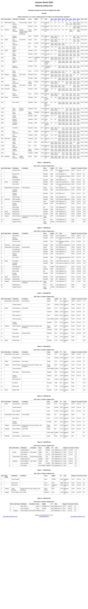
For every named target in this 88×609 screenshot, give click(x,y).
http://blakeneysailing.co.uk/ (10, 516)
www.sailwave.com (44, 516)
